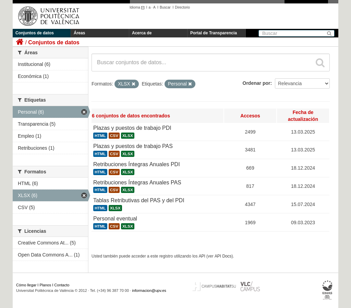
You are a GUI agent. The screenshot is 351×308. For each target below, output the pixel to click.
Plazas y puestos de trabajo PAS (133, 146)
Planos (45, 285)
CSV (114, 135)
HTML (100, 135)
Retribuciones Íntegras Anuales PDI (136, 164)
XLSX (127, 135)
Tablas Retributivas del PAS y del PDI (138, 200)
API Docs (223, 256)
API (202, 256)
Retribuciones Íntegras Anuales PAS (137, 182)
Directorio (182, 7)
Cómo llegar (26, 285)
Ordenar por (256, 83)
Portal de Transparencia (213, 33)
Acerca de (142, 33)
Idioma (138, 7)
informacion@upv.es (149, 290)
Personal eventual (115, 218)
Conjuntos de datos (34, 33)
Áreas (79, 33)
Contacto (61, 285)
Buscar (165, 7)
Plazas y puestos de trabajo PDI (132, 128)
